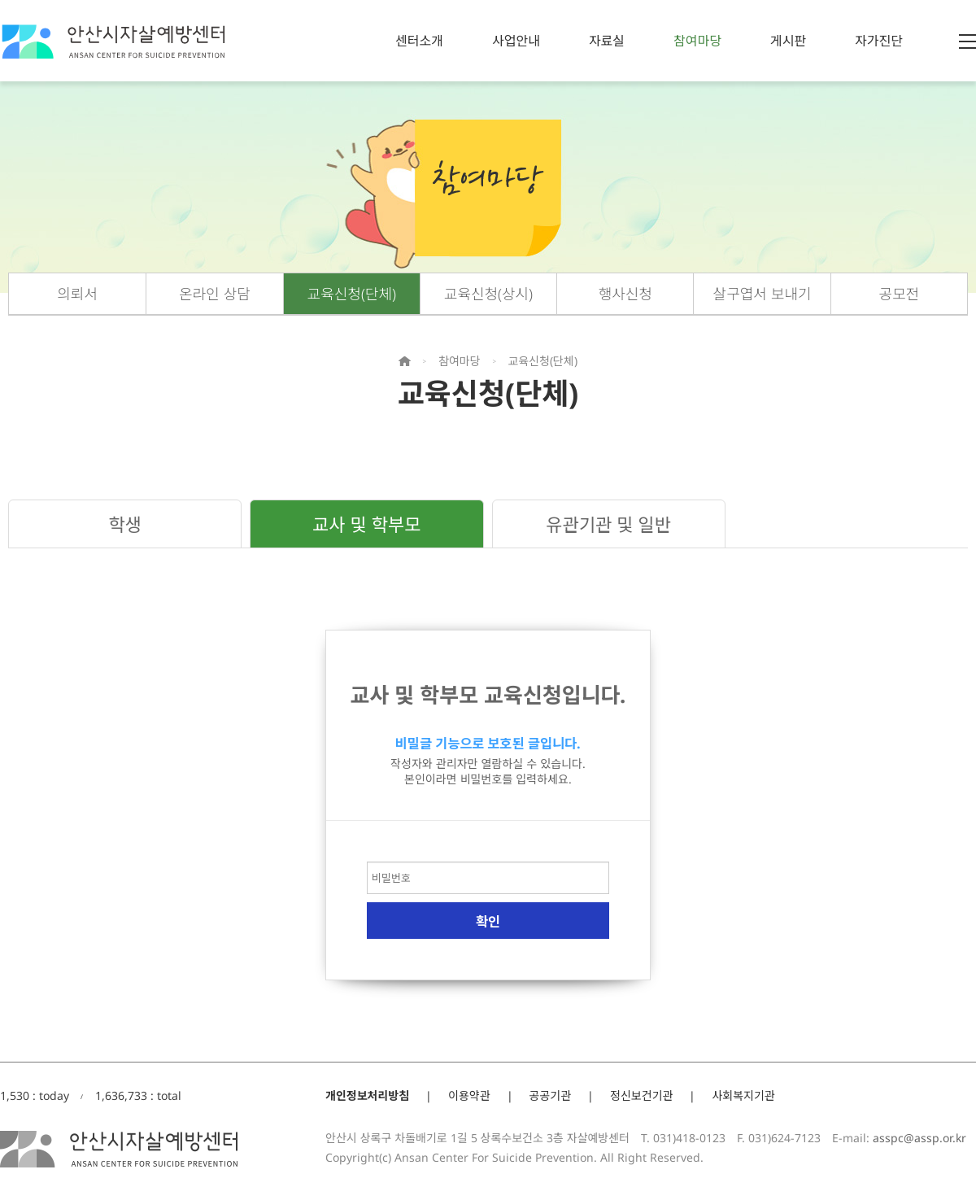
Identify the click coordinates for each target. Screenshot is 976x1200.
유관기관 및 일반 (608, 524)
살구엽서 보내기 (762, 293)
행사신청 (625, 293)
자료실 (607, 41)
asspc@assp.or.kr (919, 1137)
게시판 (788, 41)
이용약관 (469, 1095)
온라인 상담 (215, 293)
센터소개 (419, 41)
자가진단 (879, 41)
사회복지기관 (743, 1095)
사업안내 (516, 41)
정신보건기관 (641, 1095)
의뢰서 (77, 293)
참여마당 (697, 41)
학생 (124, 524)
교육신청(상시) (488, 293)
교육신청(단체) (351, 293)
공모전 (899, 293)
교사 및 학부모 (366, 524)
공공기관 (550, 1095)
